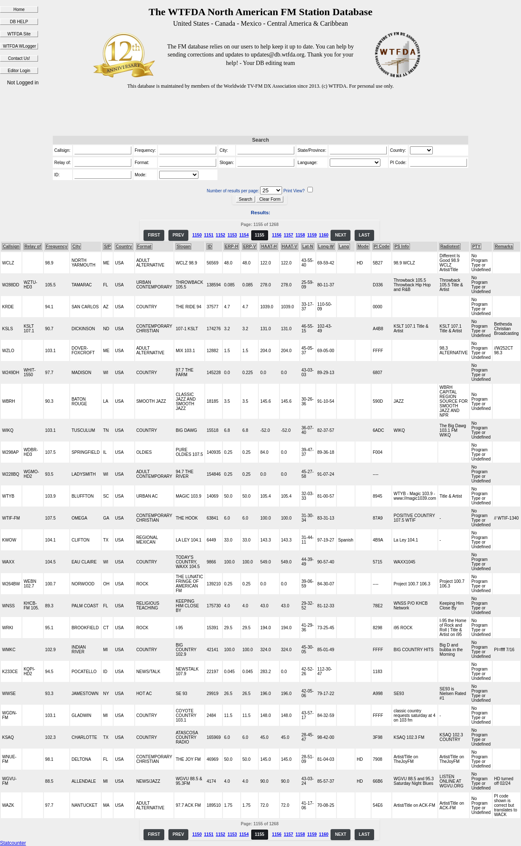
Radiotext (450, 246)
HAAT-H (269, 246)
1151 (208, 235)
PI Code (381, 246)
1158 (300, 235)
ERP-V (249, 246)
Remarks (504, 246)
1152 (220, 235)
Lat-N (307, 246)
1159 (312, 235)
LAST (364, 235)
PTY (476, 246)
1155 (259, 235)
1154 (244, 235)
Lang (344, 246)
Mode (363, 246)
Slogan (183, 246)
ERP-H (231, 246)
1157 (288, 235)
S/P (107, 246)
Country (124, 246)
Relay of (32, 246)
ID (209, 246)
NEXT (340, 235)
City (76, 246)
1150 (196, 235)
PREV (178, 235)
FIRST (154, 235)
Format (144, 246)
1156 (276, 235)
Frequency (57, 246)
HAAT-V (289, 246)
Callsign (11, 246)
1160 (323, 235)
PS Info (401, 246)
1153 (232, 235)
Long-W (326, 246)
